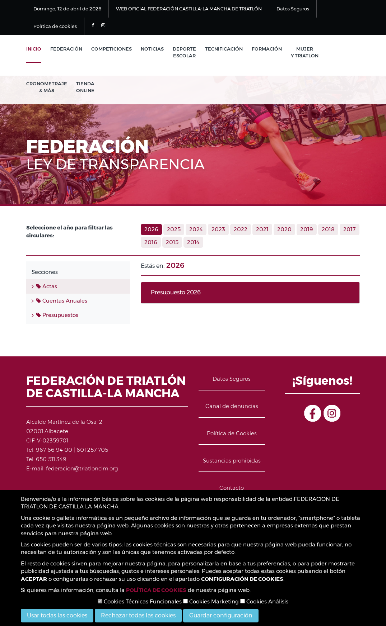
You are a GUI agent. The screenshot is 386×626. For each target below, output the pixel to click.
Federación (66, 49)
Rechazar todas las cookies (138, 615)
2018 (328, 229)
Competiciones (111, 49)
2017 (349, 229)
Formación (267, 49)
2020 (284, 229)
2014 (193, 242)
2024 (196, 229)
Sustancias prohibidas (232, 460)
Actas (46, 286)
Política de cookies (55, 26)
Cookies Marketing (211, 601)
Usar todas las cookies (57, 615)
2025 (174, 229)
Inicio (33, 49)
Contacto (231, 487)
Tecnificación (224, 49)
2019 (306, 229)
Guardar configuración (220, 615)
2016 (150, 242)
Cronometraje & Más (46, 87)
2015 (172, 242)
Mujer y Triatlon (304, 52)
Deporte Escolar (184, 52)
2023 (218, 229)
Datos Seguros (292, 8)
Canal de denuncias (231, 406)
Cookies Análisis (264, 601)
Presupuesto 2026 (176, 292)
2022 (240, 229)
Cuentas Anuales (61, 300)
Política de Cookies (232, 433)
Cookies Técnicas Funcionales (140, 601)
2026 (151, 229)
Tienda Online (85, 87)
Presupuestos (57, 315)
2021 (262, 229)
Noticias (152, 49)
